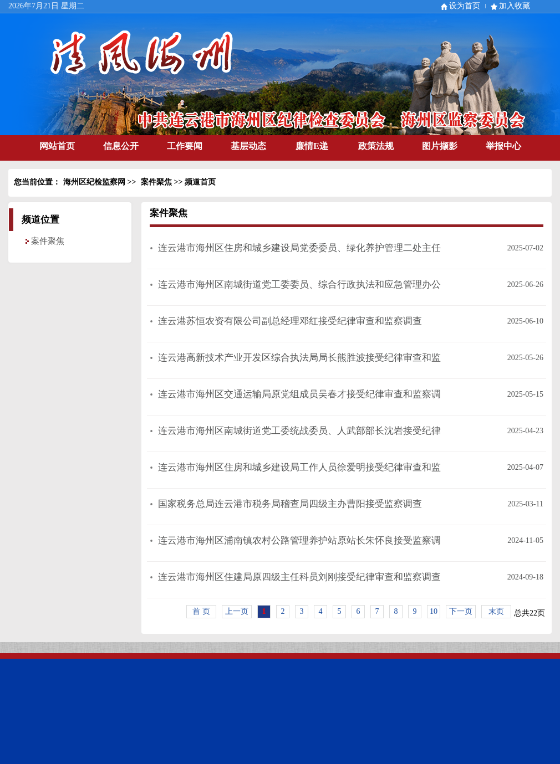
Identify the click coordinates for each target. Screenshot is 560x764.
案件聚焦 (156, 182)
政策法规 (376, 146)
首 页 (201, 611)
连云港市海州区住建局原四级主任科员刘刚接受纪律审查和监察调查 (299, 577)
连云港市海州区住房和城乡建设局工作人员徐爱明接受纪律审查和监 (299, 467)
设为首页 (464, 6)
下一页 (460, 611)
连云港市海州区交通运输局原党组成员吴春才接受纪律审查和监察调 (299, 394)
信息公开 (121, 146)
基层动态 (248, 146)
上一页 (236, 611)
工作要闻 (184, 146)
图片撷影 (439, 146)
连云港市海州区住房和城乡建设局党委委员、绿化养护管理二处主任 (299, 248)
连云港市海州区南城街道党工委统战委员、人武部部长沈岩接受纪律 (299, 430)
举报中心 (503, 146)
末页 (496, 611)
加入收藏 (514, 6)
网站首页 (57, 146)
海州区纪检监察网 (94, 182)
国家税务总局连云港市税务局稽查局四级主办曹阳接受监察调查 (290, 504)
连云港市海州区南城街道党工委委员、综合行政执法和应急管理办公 (299, 284)
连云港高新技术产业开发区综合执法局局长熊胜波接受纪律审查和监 (299, 357)
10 (433, 611)
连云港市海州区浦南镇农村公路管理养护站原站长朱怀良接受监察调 (299, 540)
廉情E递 (312, 146)
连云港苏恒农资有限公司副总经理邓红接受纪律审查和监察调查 (290, 321)
